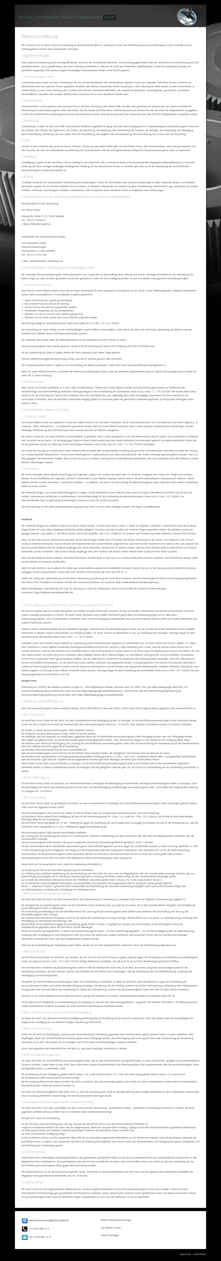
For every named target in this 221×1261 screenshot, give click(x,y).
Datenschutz (200, 1254)
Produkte (69, 17)
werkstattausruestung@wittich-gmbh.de (48, 1220)
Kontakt (109, 17)
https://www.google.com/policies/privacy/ (102, 691)
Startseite (25, 17)
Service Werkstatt (47, 17)
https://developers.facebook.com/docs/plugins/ (70, 529)
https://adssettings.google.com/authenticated (100, 695)
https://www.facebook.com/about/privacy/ (137, 582)
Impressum (185, 1254)
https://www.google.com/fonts (166, 687)
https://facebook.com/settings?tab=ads (53, 592)
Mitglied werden (89, 17)
